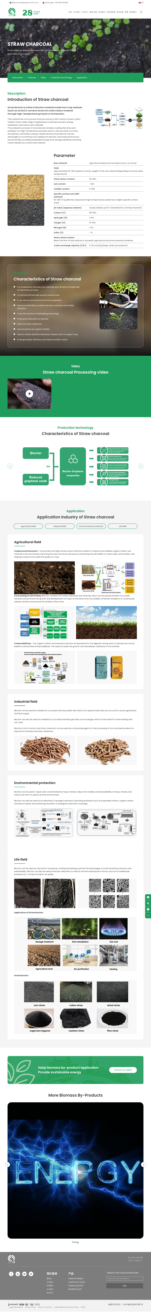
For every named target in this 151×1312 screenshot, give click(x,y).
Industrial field (59, 526)
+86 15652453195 (61, 2)
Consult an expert (123, 1070)
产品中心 (88, 12)
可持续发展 (112, 12)
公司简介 (50, 1282)
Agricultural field (27, 526)
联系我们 (133, 12)
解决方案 (96, 12)
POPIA (83, 1307)
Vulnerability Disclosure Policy (66, 1307)
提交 (125, 1286)
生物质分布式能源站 (75, 1279)
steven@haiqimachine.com (27, 2)
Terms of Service (45, 1307)
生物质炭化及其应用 (75, 1286)
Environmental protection (92, 526)
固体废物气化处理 (75, 1289)
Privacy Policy (30, 1307)
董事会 (49, 1279)
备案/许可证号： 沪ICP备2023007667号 (125, 1305)
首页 (74, 12)
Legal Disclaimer (16, 1307)
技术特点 (50, 1293)
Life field (123, 526)
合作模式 (103, 12)
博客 (127, 12)
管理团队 (50, 1286)
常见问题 (121, 12)
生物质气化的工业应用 (76, 1282)
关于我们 (80, 12)
